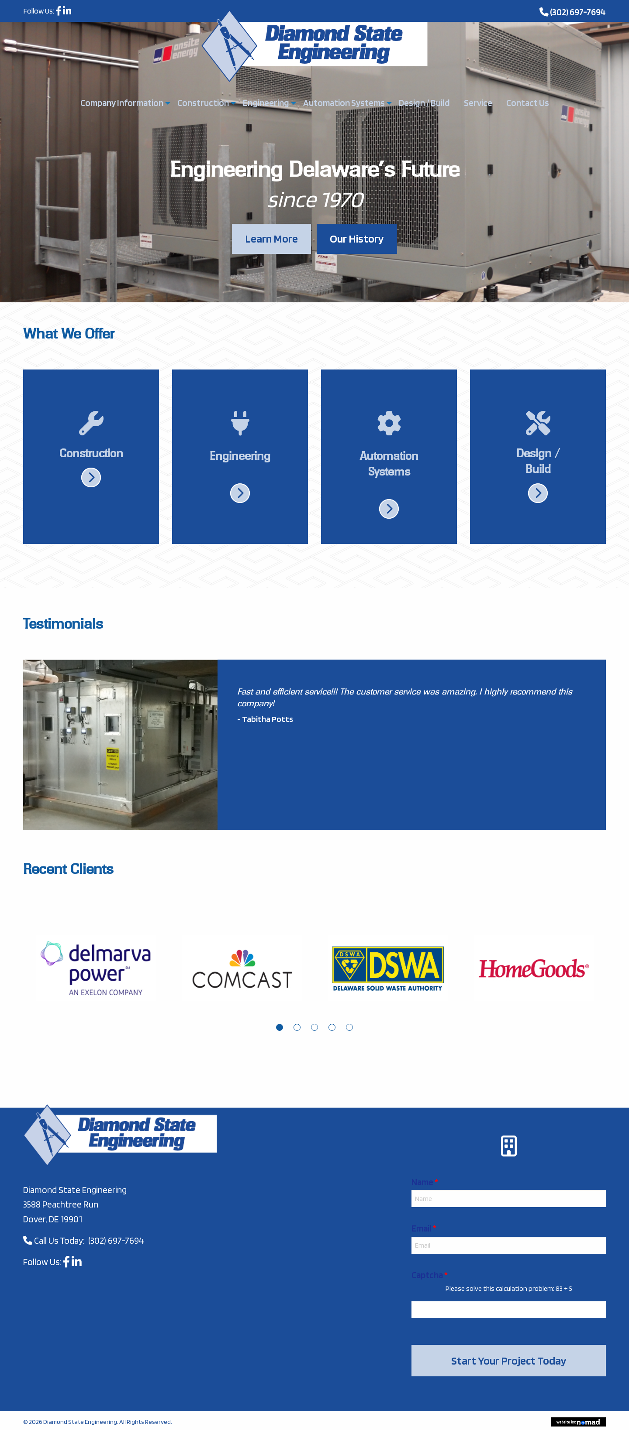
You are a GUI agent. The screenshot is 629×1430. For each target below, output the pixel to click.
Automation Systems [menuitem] (344, 102)
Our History (357, 238)
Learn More (271, 238)
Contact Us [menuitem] (527, 102)
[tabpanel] (96, 974)
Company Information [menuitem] (121, 102)
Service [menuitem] (478, 102)
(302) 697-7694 (578, 12)
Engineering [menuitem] (266, 102)
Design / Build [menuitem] (424, 102)
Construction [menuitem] (203, 102)
